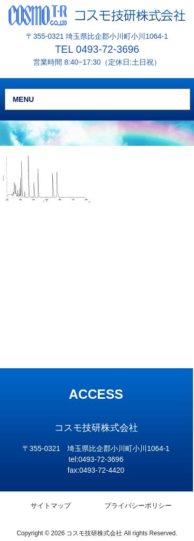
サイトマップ (51, 505)
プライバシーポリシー (138, 505)
